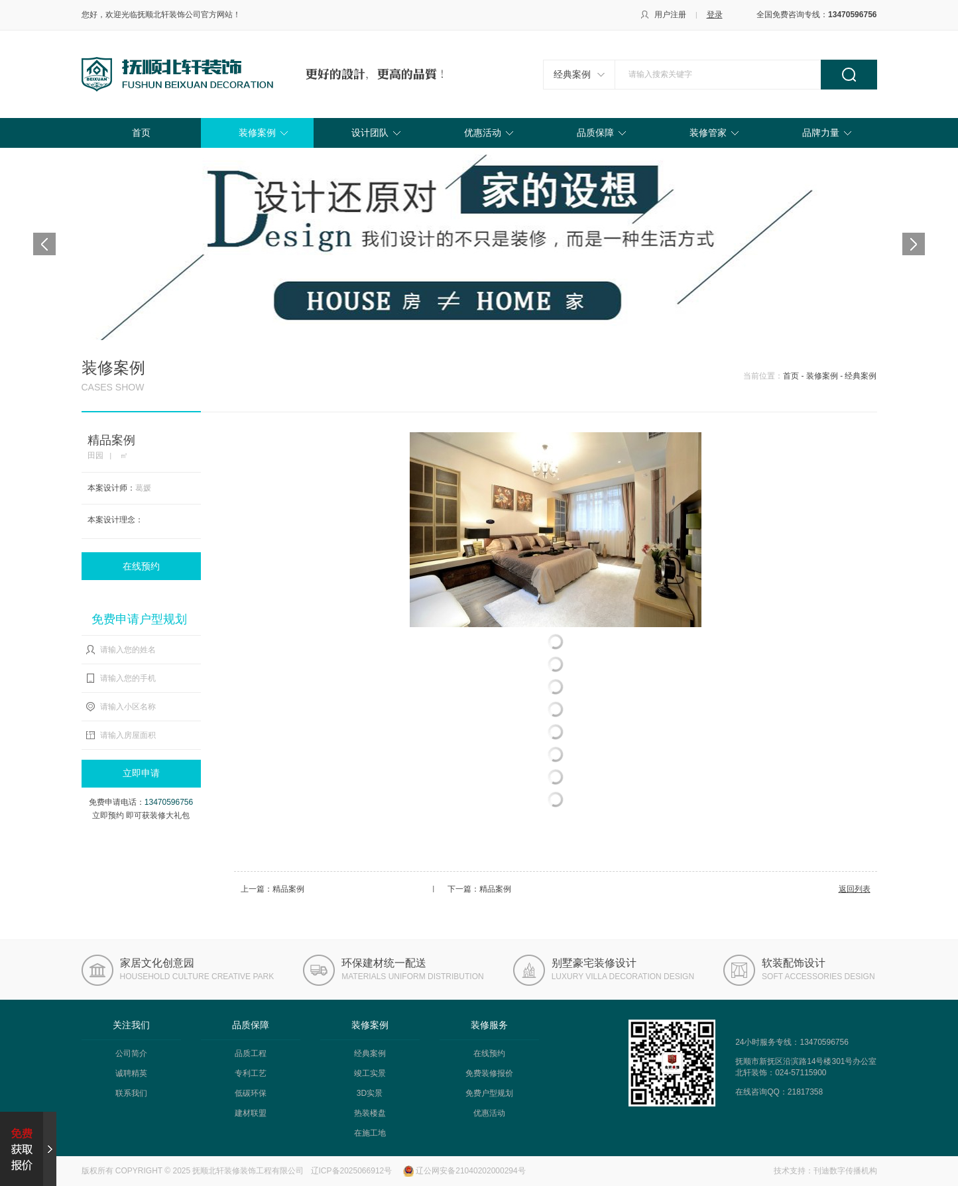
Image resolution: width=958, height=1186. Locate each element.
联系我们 (131, 1093)
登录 (715, 14)
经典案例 (572, 74)
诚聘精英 (131, 1073)
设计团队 (370, 132)
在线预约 (141, 566)
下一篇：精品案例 (479, 889)
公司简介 (131, 1053)
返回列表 (854, 889)
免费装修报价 (489, 1073)
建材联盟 (251, 1113)
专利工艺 (251, 1073)
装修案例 (257, 132)
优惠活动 (482, 132)
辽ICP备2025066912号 (351, 1170)
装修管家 (708, 132)
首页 (141, 132)
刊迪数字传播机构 (845, 1170)
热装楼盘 (370, 1113)
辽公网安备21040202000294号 (470, 1170)
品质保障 (595, 132)
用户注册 (670, 14)
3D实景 (370, 1093)
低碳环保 (251, 1093)
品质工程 (251, 1053)
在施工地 (370, 1133)
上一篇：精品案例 (272, 889)
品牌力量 (820, 132)
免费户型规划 (489, 1093)
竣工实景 (370, 1073)
